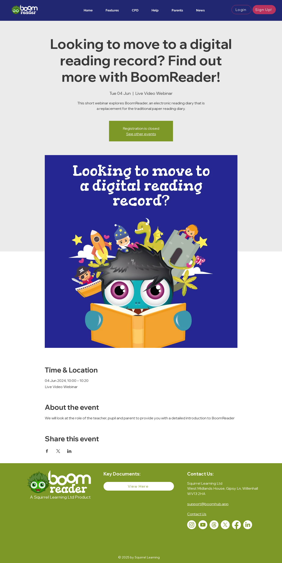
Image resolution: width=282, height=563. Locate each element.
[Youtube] (202, 524)
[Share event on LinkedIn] (69, 451)
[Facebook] (236, 524)
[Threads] (214, 524)
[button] (109, 10)
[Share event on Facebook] (47, 451)
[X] (225, 524)
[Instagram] (191, 524)
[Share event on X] (58, 451)
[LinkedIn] (247, 524)
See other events (141, 134)
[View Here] (138, 486)
